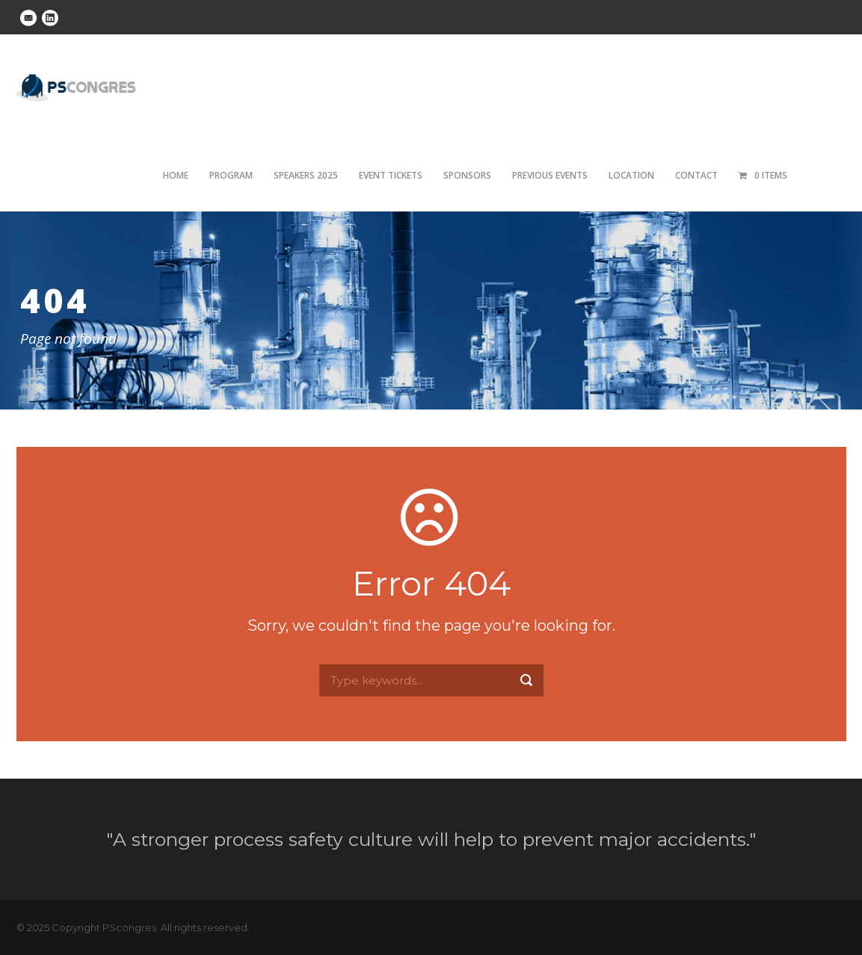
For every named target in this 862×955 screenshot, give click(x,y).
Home (175, 175)
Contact (696, 175)
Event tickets (390, 175)
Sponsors (467, 175)
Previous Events (550, 175)
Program (231, 175)
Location (631, 175)
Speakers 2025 (306, 175)
